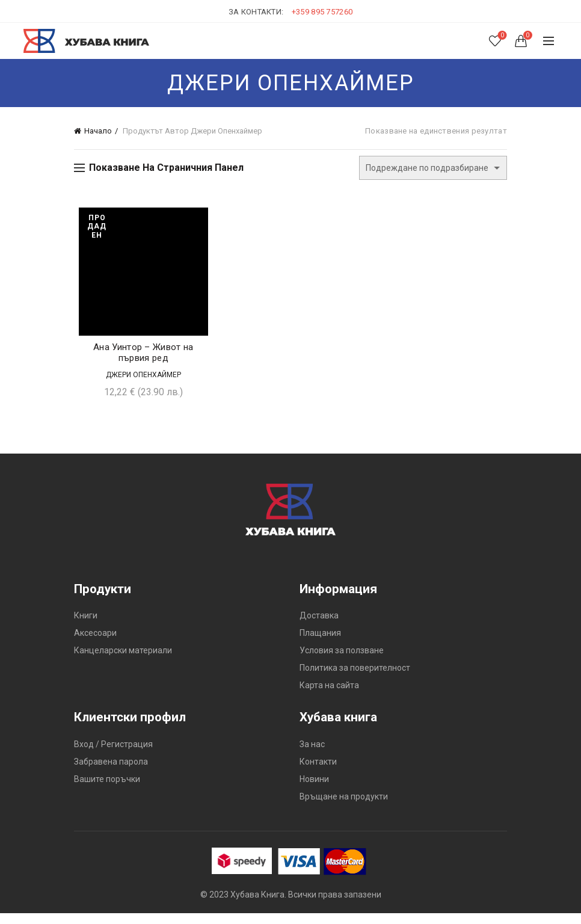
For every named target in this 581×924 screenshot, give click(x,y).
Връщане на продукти (344, 807)
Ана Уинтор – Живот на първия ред (140, 363)
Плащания (320, 643)
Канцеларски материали (123, 661)
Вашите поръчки (107, 789)
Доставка (319, 626)
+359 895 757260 (322, 11)
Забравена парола (111, 772)
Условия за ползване (342, 661)
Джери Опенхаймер (140, 385)
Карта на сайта (329, 696)
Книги (85, 626)
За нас (312, 754)
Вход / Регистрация (113, 754)
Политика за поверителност (355, 678)
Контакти (318, 772)
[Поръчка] (433, 168)
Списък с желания (500, 36)
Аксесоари (95, 643)
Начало (98, 130)
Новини (314, 789)
